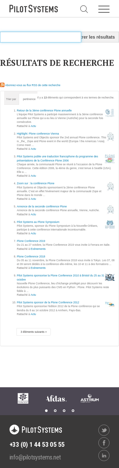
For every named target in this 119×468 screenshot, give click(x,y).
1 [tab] (46, 410)
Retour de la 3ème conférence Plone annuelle (44, 110)
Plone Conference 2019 (31, 241)
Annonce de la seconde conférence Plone (42, 206)
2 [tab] (55, 410)
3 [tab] (64, 410)
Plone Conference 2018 (31, 256)
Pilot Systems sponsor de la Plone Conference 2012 (48, 302)
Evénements (38, 248)
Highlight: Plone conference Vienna (38, 133)
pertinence (29, 99)
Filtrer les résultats (95, 37)
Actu (33, 126)
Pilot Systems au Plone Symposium (38, 222)
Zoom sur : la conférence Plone (35, 183)
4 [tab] (73, 410)
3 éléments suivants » (34, 331)
